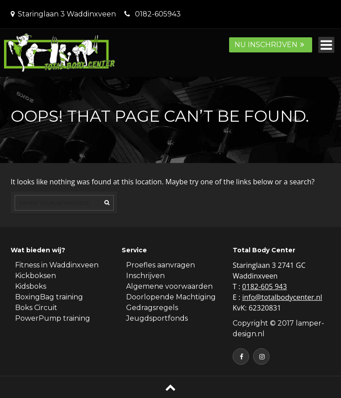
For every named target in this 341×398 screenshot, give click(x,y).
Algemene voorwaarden (169, 286)
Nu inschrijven (270, 44)
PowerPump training (52, 318)
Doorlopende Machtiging (171, 297)
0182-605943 (158, 14)
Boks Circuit (36, 307)
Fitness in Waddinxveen (57, 265)
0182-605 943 (264, 286)
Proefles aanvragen (160, 265)
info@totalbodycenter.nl (282, 297)
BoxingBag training (49, 297)
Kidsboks (30, 286)
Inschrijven (145, 275)
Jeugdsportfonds (157, 318)
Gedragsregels (152, 307)
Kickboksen (35, 275)
